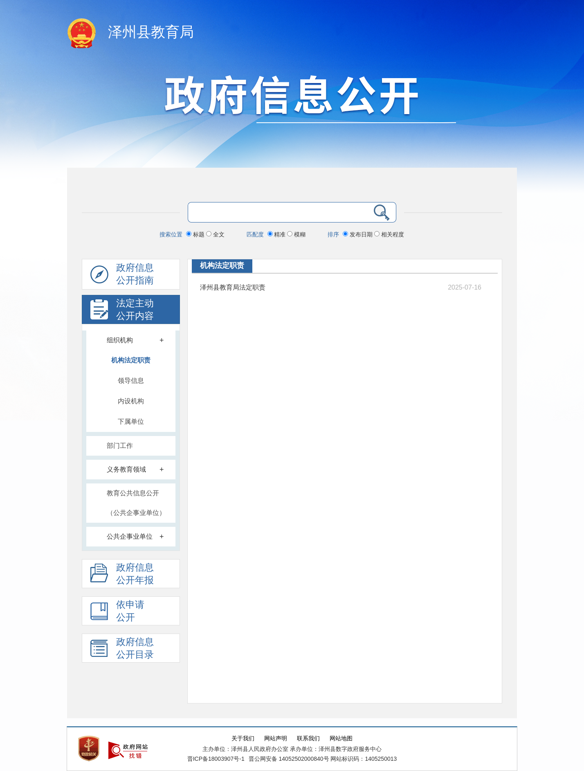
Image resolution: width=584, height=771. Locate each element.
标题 (196, 234)
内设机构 (131, 401)
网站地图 (341, 738)
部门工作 (120, 445)
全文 (215, 234)
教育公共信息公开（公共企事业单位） (136, 503)
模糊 (296, 234)
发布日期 (358, 234)
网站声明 (275, 738)
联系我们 (308, 738)
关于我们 (242, 738)
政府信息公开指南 (122, 276)
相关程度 (389, 234)
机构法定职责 (130, 360)
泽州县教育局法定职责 (232, 287)
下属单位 (131, 421)
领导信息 (131, 380)
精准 (277, 234)
